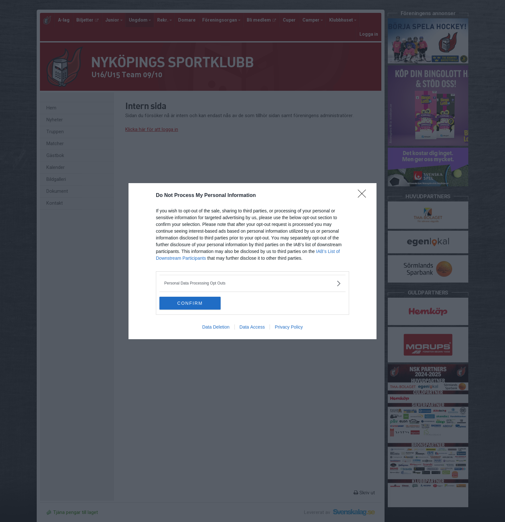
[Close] (364, 196)
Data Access (252, 327)
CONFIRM (190, 302)
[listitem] (252, 283)
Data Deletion (216, 327)
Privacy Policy (289, 327)
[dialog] (252, 261)
